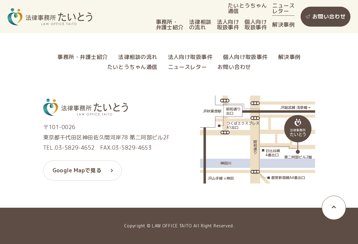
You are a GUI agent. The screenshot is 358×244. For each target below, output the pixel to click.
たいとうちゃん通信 (247, 8)
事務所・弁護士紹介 (170, 24)
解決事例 (283, 25)
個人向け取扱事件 (255, 24)
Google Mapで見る (77, 170)
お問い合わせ (329, 16)
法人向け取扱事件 (228, 24)
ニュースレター (283, 8)
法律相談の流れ (200, 24)
